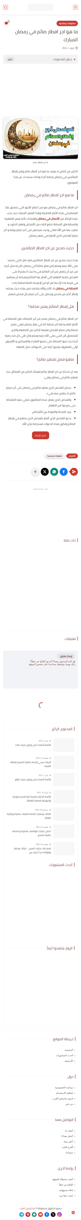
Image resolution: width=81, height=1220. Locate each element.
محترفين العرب (27, 1208)
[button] (64, 472)
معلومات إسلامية (67, 23)
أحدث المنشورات (64, 1055)
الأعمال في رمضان (49, 218)
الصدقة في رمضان (67, 288)
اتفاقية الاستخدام (64, 1093)
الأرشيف (68, 1061)
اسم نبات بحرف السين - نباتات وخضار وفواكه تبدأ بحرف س (32, 850)
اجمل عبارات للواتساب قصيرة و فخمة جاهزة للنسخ (31, 833)
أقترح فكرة (67, 1147)
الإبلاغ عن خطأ (66, 1184)
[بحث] (5, 7)
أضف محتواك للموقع (63, 1179)
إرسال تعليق (66, 656)
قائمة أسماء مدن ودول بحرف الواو (33, 779)
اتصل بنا (69, 1130)
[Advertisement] (40, 93)
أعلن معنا (68, 1141)
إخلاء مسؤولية (66, 1190)
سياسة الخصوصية (64, 1087)
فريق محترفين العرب (62, 1098)
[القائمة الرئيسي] (75, 7)
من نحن (69, 1104)
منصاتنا (69, 1152)
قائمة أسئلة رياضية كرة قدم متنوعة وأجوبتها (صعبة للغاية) (32, 799)
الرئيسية (69, 1050)
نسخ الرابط (40, 435)
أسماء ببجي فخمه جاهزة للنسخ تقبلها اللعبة (30, 764)
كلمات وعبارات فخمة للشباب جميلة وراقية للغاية (29, 816)
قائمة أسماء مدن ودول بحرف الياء (33, 745)
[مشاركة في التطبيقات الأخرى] (35, 472)
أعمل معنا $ (67, 1136)
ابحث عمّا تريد (66, 1195)
